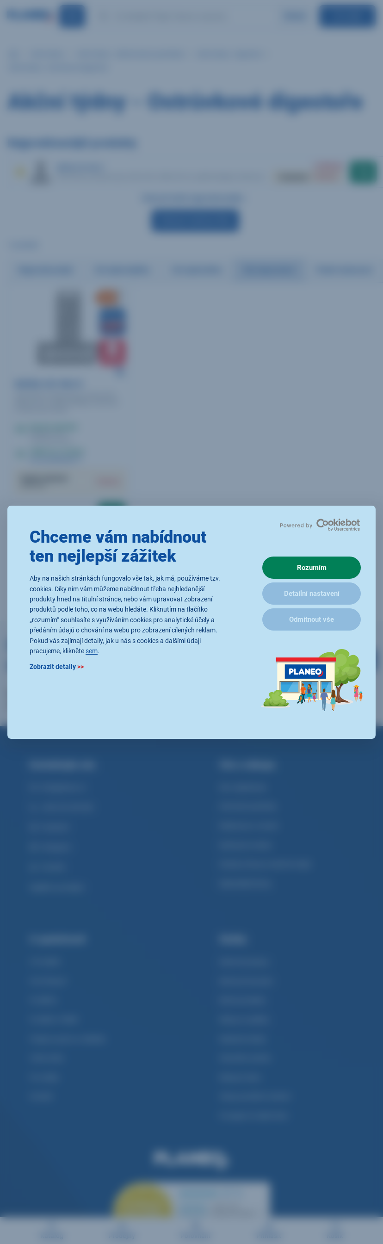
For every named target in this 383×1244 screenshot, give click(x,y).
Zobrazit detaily (57, 666)
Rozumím (312, 567)
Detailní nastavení (312, 593)
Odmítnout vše (311, 619)
